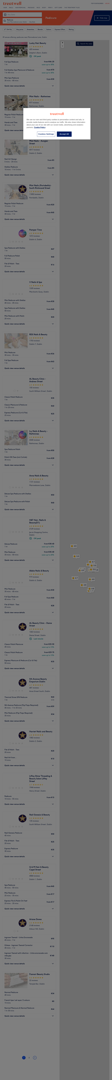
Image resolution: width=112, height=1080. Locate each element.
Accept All (64, 134)
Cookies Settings (46, 134)
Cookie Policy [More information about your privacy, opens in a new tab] (40, 127)
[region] (56, 123)
